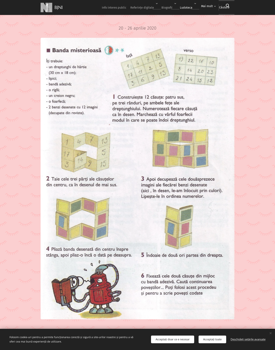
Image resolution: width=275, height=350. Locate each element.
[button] (223, 7)
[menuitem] (102, 7)
